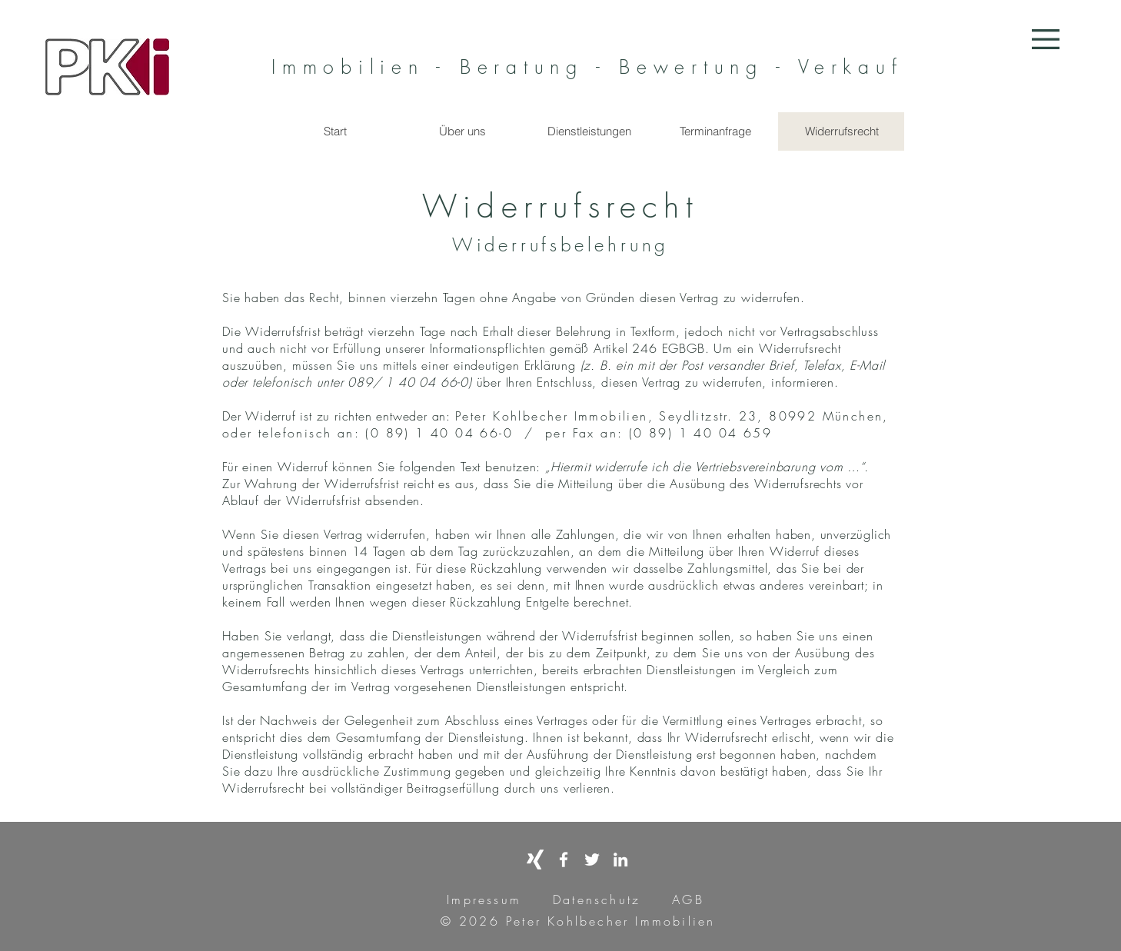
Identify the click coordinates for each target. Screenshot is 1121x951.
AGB (685, 899)
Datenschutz (596, 899)
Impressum (484, 899)
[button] (1045, 39)
